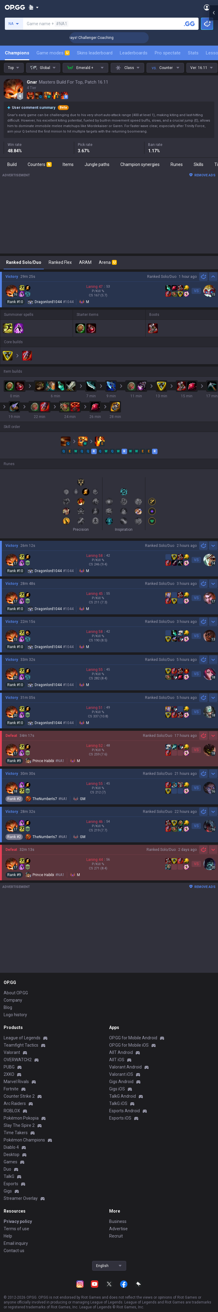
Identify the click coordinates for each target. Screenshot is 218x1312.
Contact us (14, 1250)
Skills (198, 164)
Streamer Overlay (21, 1198)
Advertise (118, 1228)
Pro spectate (168, 53)
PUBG (9, 1067)
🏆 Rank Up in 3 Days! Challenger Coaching (99, 38)
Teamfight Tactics (21, 1045)
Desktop (11, 1154)
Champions (17, 53)
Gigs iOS (117, 1088)
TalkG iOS (118, 1103)
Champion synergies (140, 164)
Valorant (12, 1052)
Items (68, 164)
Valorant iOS (121, 1074)
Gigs (8, 1191)
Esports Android (124, 1110)
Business (117, 1221)
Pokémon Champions (24, 1140)
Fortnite (11, 1088)
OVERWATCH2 (18, 1059)
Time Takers (16, 1132)
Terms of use (16, 1228)
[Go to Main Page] (15, 7)
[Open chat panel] (213, 109)
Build (12, 164)
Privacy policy (18, 1221)
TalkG (9, 1176)
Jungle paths (97, 164)
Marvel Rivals (16, 1081)
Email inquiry (16, 1243)
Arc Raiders (15, 1103)
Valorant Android (125, 1067)
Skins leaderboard (94, 53)
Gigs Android (121, 1081)
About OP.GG (16, 992)
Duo (7, 1169)
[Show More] (33, 7)
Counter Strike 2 (19, 1096)
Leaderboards (133, 53)
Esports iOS (120, 1118)
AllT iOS (116, 1059)
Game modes (53, 53)
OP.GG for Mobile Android (133, 1037)
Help (8, 1236)
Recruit (116, 1236)
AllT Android (121, 1052)
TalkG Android (122, 1096)
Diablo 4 (11, 1147)
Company (13, 1000)
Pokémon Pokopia (21, 1118)
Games (10, 1161)
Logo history (15, 1014)
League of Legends (22, 1037)
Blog (8, 1007)
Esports (11, 1183)
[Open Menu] (207, 7)
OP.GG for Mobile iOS (129, 1045)
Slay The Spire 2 (19, 1125)
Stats (193, 53)
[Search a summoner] (189, 24)
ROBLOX (12, 1110)
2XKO (9, 1074)
